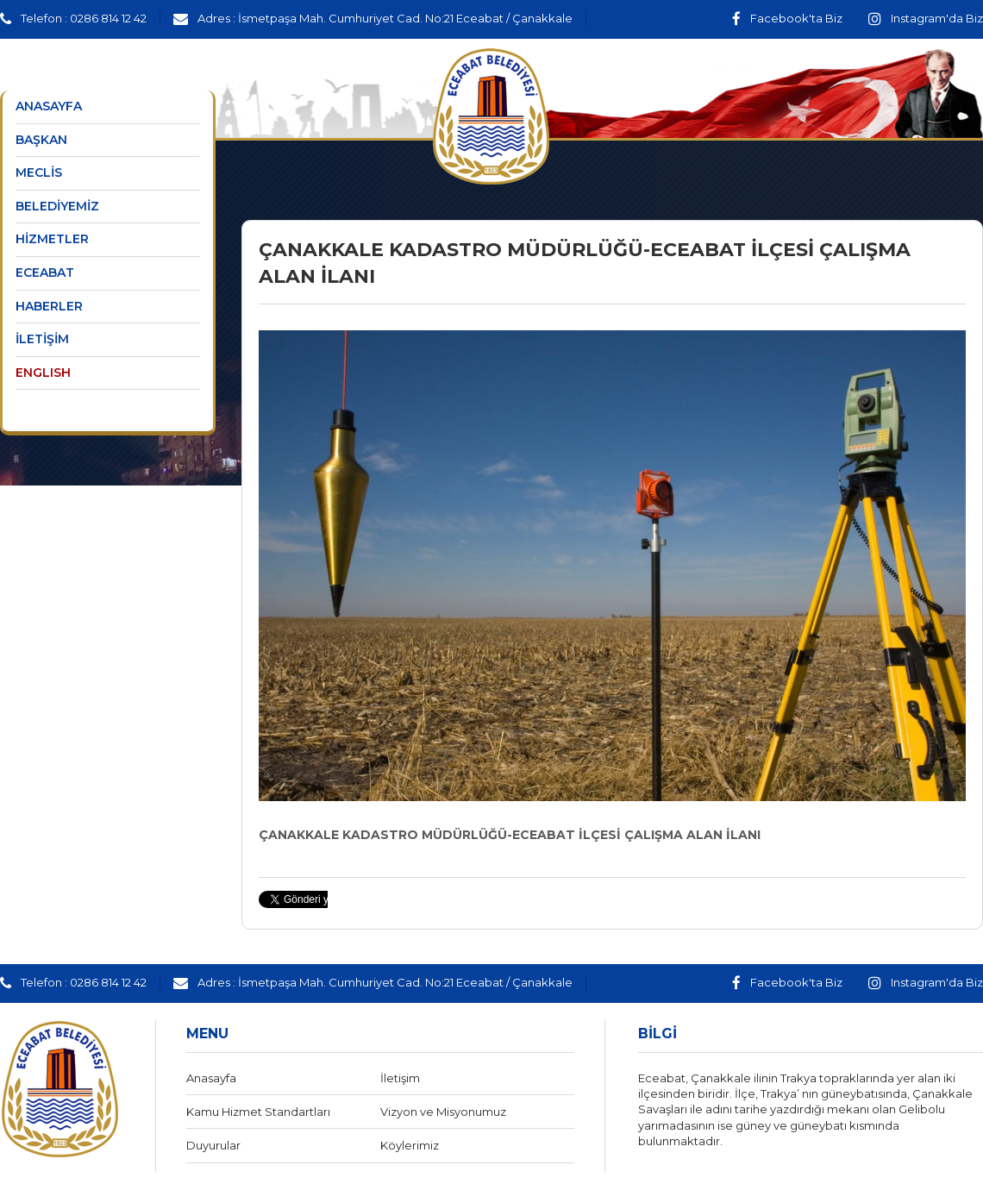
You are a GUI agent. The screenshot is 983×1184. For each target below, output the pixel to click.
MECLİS (39, 172)
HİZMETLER (52, 239)
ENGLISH (43, 372)
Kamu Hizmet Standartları (258, 1111)
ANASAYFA (49, 106)
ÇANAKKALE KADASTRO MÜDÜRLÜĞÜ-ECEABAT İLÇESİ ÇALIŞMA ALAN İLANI (510, 835)
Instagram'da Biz (925, 18)
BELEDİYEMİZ (57, 206)
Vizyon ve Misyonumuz (443, 1111)
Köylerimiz (409, 1145)
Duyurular (213, 1145)
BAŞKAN (41, 139)
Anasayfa (211, 1078)
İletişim (400, 1078)
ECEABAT (45, 272)
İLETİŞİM (42, 339)
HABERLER (49, 306)
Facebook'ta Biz (787, 18)
